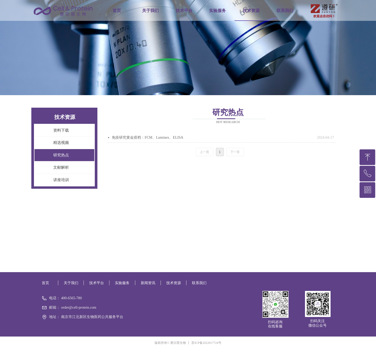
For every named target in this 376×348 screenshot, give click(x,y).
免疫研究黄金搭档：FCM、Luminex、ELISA (147, 137)
